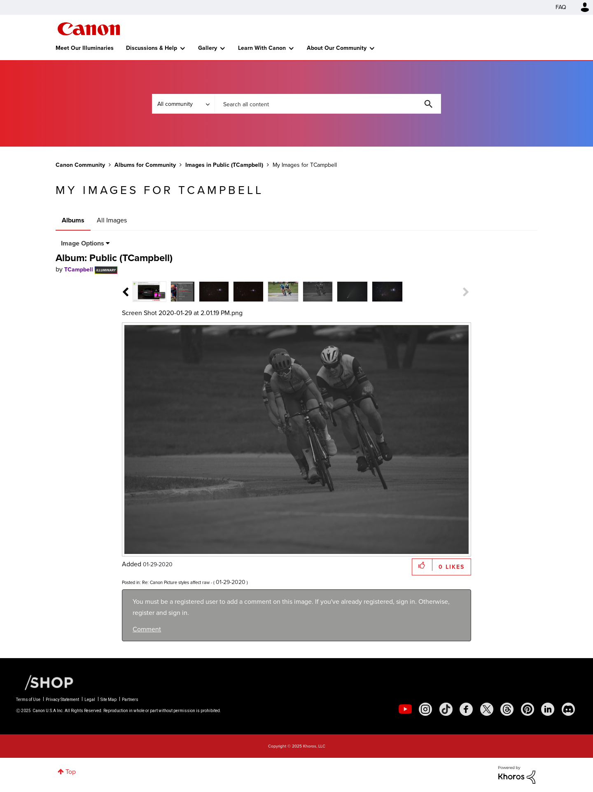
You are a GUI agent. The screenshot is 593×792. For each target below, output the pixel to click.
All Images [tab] (112, 220)
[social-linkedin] (547, 709)
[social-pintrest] (527, 709)
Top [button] (70, 771)
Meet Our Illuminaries (85, 48)
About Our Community (337, 48)
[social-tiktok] (446, 709)
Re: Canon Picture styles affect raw (176, 582)
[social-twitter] (486, 709)
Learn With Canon (262, 48)
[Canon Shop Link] (45, 682)
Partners (130, 699)
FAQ (561, 7)
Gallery (207, 48)
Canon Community (89, 29)
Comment (147, 629)
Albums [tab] (73, 220)
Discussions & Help (151, 48)
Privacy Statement (62, 699)
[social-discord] (568, 709)
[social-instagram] (425, 709)
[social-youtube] (405, 709)
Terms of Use (28, 699)
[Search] (328, 104)
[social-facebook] (466, 709)
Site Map (108, 699)
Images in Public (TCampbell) (224, 165)
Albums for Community (145, 165)
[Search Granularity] (183, 104)
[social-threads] (507, 709)
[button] (422, 565)
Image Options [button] (82, 243)
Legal (89, 699)
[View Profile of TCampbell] (78, 269)
